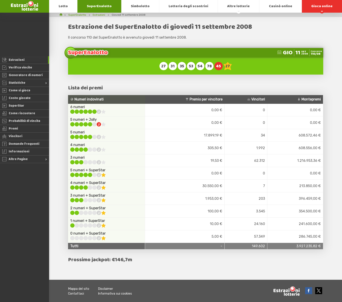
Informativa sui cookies (115, 293)
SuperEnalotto (99, 6)
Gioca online (322, 6)
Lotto (63, 6)
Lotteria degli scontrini (188, 6)
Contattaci (76, 293)
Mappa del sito (78, 289)
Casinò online (280, 6)
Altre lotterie (238, 6)
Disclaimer (105, 289)
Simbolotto (140, 6)
